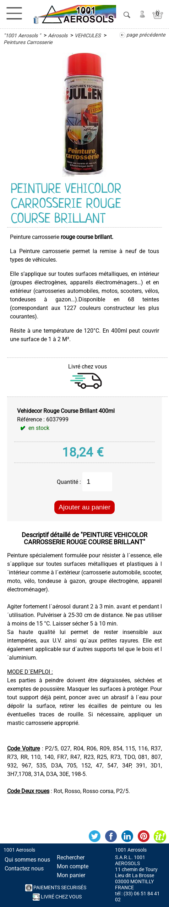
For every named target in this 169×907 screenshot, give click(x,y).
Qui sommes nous (27, 859)
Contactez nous (24, 868)
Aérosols (57, 36)
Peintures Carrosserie (28, 42)
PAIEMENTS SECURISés (55, 887)
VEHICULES (88, 36)
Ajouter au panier (84, 507)
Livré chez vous (57, 897)
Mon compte (72, 866)
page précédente (145, 35)
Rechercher (70, 857)
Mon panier (71, 875)
